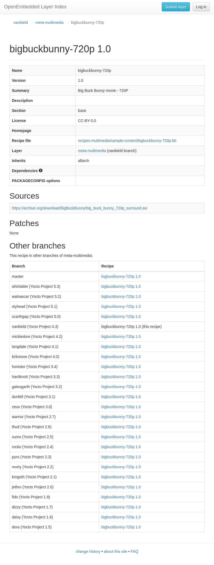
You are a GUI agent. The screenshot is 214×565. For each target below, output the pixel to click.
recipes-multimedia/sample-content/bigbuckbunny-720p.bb (127, 140)
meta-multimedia (49, 22)
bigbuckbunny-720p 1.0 (121, 276)
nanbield (21, 22)
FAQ (134, 551)
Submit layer (175, 7)
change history (88, 551)
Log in (201, 7)
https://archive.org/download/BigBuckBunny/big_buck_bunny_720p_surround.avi (79, 208)
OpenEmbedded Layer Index (35, 6)
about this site (115, 551)
